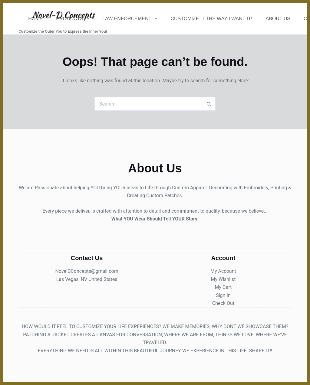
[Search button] (209, 104)
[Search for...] (148, 104)
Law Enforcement (131, 18)
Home (35, 18)
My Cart (223, 287)
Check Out (223, 303)
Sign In (223, 295)
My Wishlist (223, 279)
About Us (277, 18)
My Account (223, 271)
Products (73, 18)
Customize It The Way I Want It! (211, 18)
